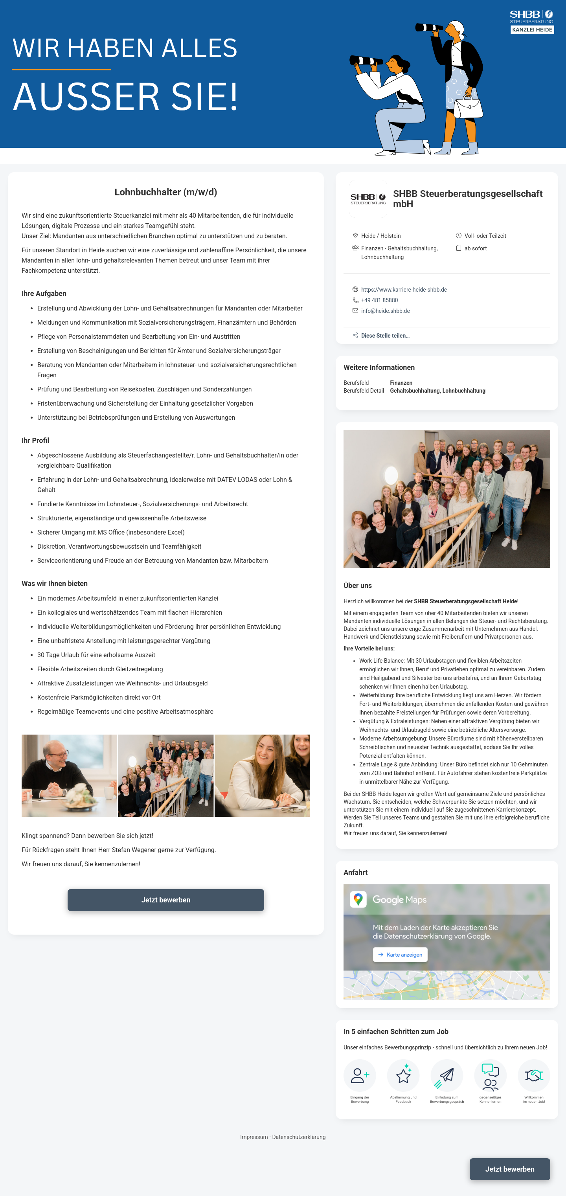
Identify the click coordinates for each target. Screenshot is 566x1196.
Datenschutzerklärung (298, 1137)
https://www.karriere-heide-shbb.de (404, 290)
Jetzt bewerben (510, 1169)
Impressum (254, 1137)
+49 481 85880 (379, 300)
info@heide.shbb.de (385, 311)
